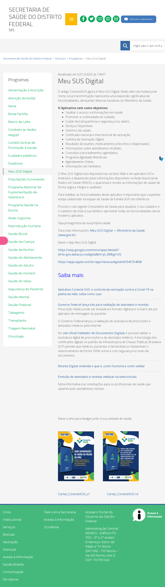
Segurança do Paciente (25, 289)
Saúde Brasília (13, 564)
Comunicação (13, 572)
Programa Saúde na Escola (23, 207)
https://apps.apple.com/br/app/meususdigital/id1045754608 (100, 262)
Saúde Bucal (17, 234)
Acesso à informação (18, 557)
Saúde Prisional (19, 305)
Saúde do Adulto (21, 265)
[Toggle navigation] (71, 19)
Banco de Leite (19, 122)
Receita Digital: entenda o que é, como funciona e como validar (101, 366)
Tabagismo (16, 313)
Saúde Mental (18, 297)
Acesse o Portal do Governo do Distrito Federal (99, 516)
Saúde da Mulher (21, 250)
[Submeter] (125, 45)
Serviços (9, 527)
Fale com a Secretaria (137, 19)
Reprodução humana (24, 226)
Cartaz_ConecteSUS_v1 (74, 494)
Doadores (15, 163)
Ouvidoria (51, 527)
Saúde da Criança (21, 242)
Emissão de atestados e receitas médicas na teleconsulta (97, 377)
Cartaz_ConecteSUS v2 (122, 494)
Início (7, 512)
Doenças (9, 549)
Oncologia (15, 336)
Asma (12, 106)
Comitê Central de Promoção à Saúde (22, 145)
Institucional (12, 519)
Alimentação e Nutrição (26, 90)
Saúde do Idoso (19, 281)
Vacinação (10, 542)
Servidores (10, 579)
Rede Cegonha (19, 218)
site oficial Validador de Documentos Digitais (94, 333)
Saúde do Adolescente (25, 257)
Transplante (17, 320)
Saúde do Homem (21, 273)
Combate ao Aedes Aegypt (22, 132)
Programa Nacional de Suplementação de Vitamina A (24, 192)
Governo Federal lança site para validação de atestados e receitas (103, 305)
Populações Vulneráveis (26, 179)
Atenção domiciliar (22, 98)
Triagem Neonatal (21, 328)
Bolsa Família (18, 114)
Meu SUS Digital (20, 171)
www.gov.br (67, 235)
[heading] (35, 19)
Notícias (9, 534)
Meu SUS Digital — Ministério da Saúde (117, 230)
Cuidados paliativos (22, 155)
